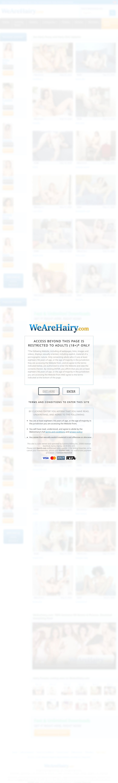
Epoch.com (41, 448)
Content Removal (64, 453)
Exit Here (49, 391)
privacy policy (76, 431)
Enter (71, 391)
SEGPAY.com (64, 450)
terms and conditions (55, 431)
